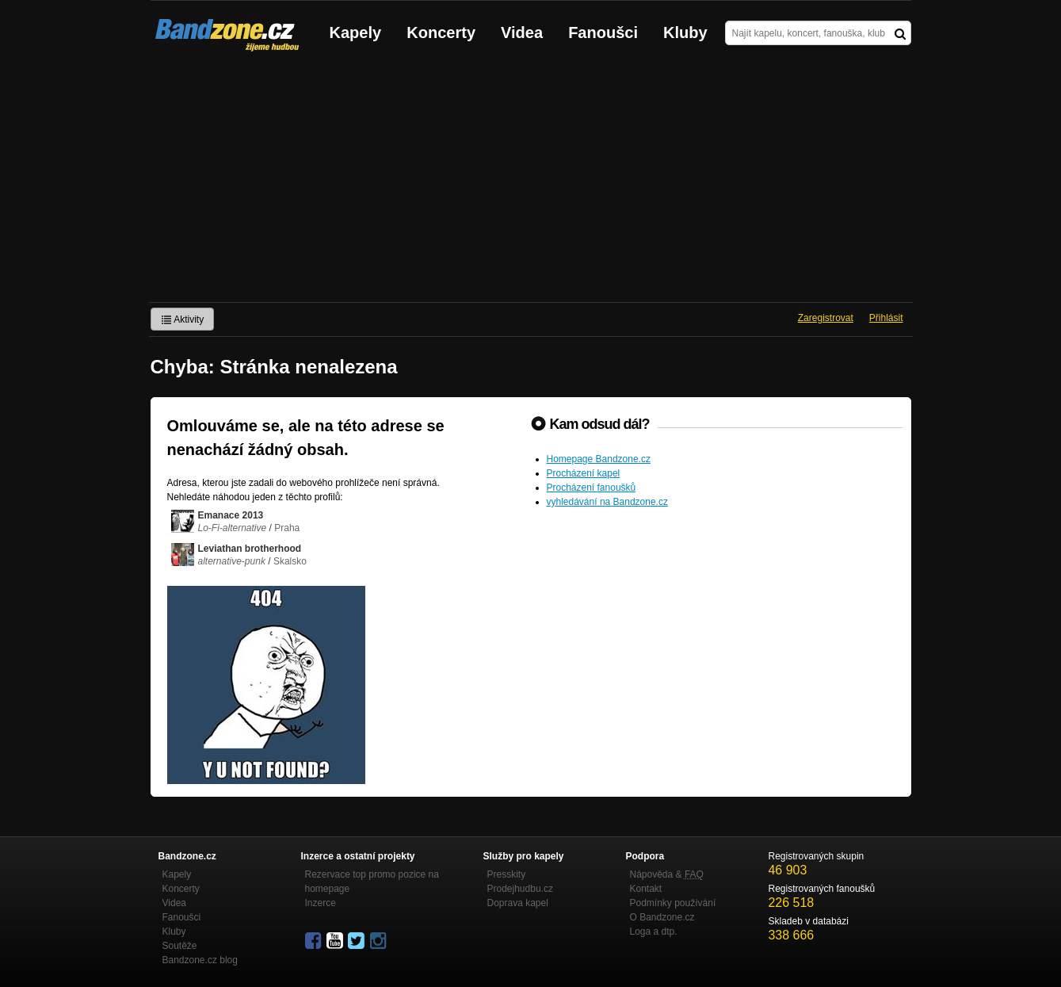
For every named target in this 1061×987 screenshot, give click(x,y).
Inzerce (320, 903)
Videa (522, 32)
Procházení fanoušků (591, 487)
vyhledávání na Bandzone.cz (607, 501)
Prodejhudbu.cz (520, 888)
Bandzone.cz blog (200, 960)
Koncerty (440, 32)
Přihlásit (886, 317)
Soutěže (179, 945)
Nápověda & (667, 874)
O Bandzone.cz (662, 917)
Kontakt (646, 888)
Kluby (685, 32)
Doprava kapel (517, 903)
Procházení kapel (583, 473)
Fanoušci (603, 32)
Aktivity (182, 319)
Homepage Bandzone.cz (599, 459)
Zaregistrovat (825, 317)
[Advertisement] (530, 183)
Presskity (506, 874)
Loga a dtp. (653, 931)
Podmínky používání (673, 903)
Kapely (356, 32)
